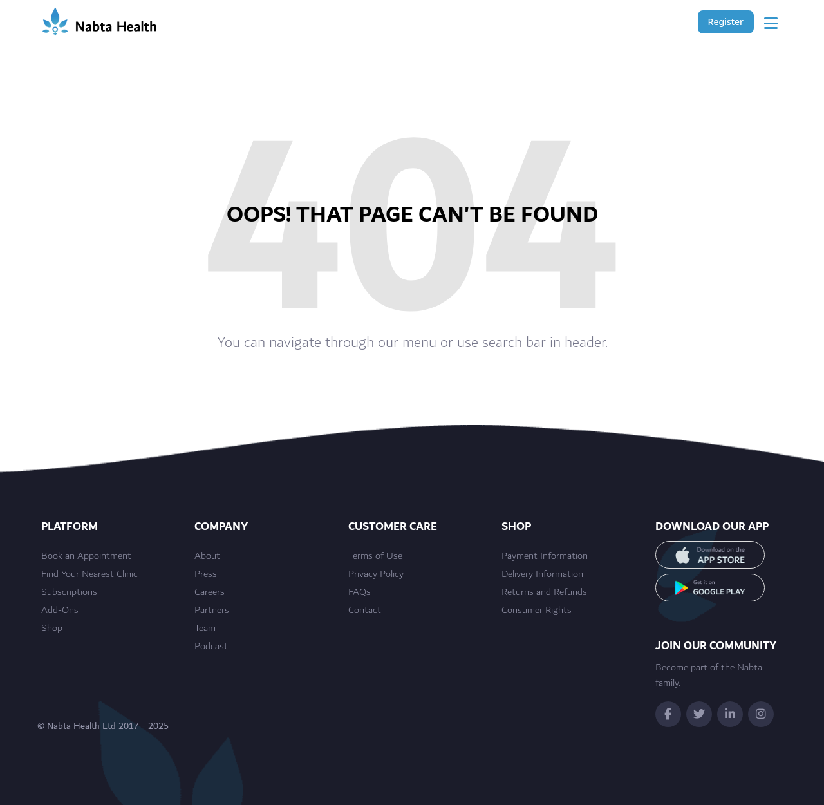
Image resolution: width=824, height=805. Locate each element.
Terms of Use (375, 556)
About (207, 556)
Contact (364, 610)
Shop (51, 628)
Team (205, 628)
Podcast (211, 646)
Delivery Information (542, 574)
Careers (209, 592)
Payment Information (544, 556)
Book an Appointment (86, 556)
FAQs (359, 592)
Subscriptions (69, 592)
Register (726, 21)
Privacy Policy (376, 574)
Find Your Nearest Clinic (89, 574)
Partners (211, 610)
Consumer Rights (536, 610)
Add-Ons (60, 610)
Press (205, 574)
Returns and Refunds (544, 592)
